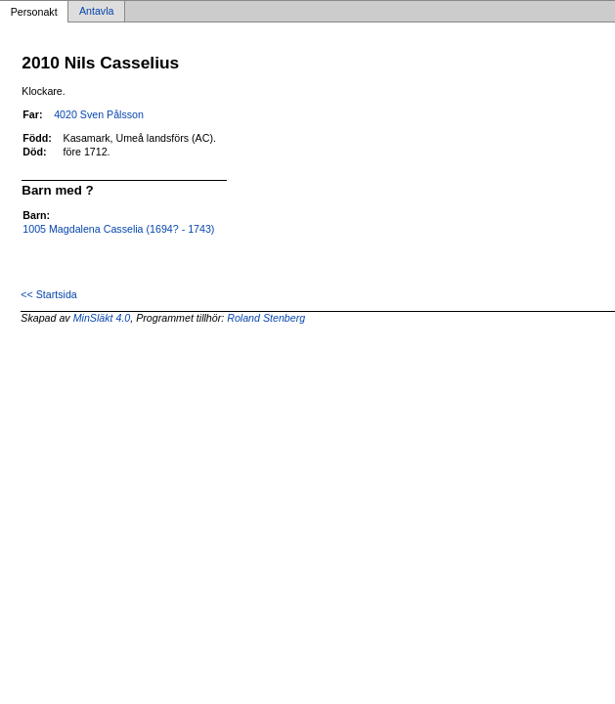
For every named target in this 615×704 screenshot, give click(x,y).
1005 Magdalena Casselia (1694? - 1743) (118, 229)
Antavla (96, 12)
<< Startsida (48, 294)
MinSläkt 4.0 (102, 318)
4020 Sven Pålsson (99, 114)
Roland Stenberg (266, 318)
